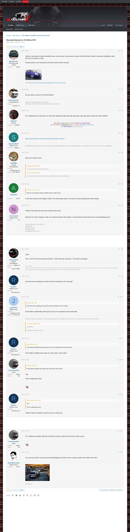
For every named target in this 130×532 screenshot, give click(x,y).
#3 (121, 110)
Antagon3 (13, 194)
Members (32, 25)
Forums (10, 25)
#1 (121, 50)
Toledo (18, 374)
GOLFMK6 (18, 1)
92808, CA (17, 265)
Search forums (18, 29)
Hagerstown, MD (15, 313)
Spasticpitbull (13, 144)
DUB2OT (14, 121)
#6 (121, 184)
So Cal (18, 198)
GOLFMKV (25, 1)
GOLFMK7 (11, 1)
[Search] (119, 25)
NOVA (18, 67)
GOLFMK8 (4, 1)
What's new (20, 25)
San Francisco (16, 292)
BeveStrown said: (32, 190)
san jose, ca (16, 105)
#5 (121, 152)
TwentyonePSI (13, 370)
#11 (121, 338)
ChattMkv (13, 163)
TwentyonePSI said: (32, 400)
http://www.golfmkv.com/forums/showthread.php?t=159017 (45, 138)
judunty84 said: (31, 344)
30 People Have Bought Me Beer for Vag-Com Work (51, 83)
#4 (121, 133)
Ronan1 (13, 287)
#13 (121, 394)
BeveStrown (11, 42)
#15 (121, 452)
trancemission (13, 100)
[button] (25, 25)
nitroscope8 (13, 216)
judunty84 (13, 308)
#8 (121, 249)
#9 (121, 276)
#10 (121, 297)
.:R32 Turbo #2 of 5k (30, 83)
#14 (121, 431)
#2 (121, 89)
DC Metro (17, 125)
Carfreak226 (13, 260)
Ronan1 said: (30, 303)
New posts (9, 29)
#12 (121, 359)
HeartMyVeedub (13, 463)
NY (19, 220)
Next (21, 46)
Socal (18, 466)
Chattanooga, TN (15, 170)
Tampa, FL (17, 147)
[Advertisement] (65, 241)
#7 (121, 205)
